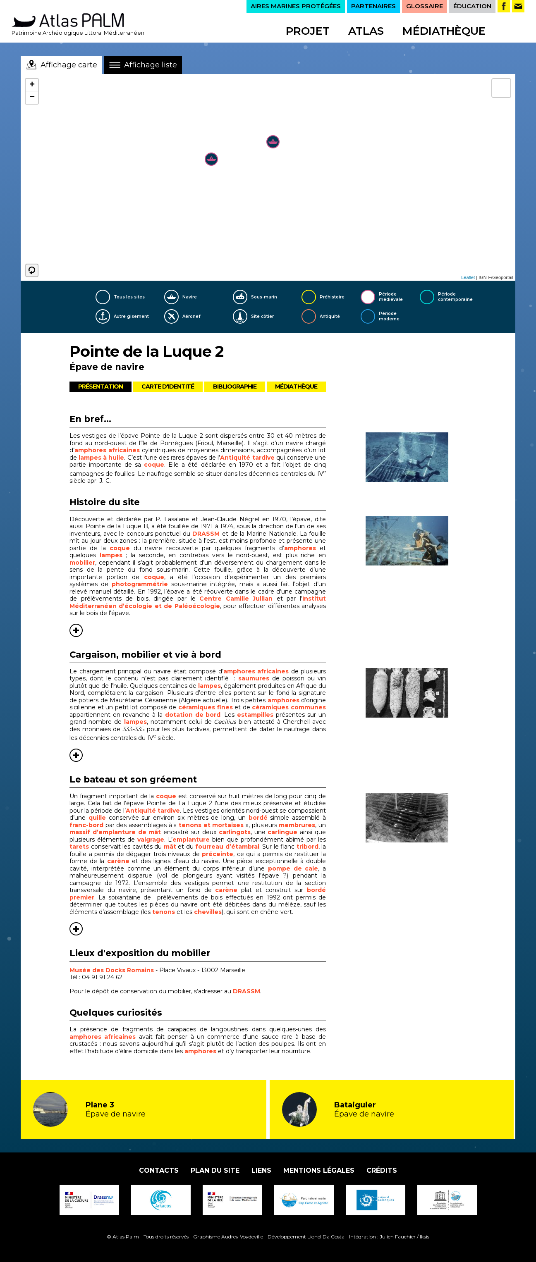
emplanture (191, 839)
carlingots (235, 832)
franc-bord (86, 825)
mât (170, 846)
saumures (253, 678)
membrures (297, 825)
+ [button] (32, 85)
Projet (308, 31)
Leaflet (468, 277)
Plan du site (215, 1170)
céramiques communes (289, 707)
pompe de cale (293, 868)
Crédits (381, 1170)
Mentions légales (318, 1170)
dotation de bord (193, 714)
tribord (307, 846)
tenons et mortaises (211, 825)
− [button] (32, 97)
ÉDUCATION (472, 6)
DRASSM (206, 533)
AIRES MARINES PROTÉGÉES (296, 6)
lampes (111, 555)
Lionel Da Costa (326, 1236)
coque (154, 464)
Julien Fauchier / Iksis (404, 1236)
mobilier (82, 562)
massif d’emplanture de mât (116, 832)
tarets (80, 846)
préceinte (217, 854)
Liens (261, 1170)
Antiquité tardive (247, 457)
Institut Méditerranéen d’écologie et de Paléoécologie (197, 602)
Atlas (366, 31)
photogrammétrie (140, 584)
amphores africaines (107, 450)
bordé (258, 817)
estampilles (256, 714)
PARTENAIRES (373, 6)
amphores (300, 548)
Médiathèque (444, 31)
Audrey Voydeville (242, 1236)
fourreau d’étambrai (227, 846)
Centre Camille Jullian (236, 598)
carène (118, 861)
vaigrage (150, 839)
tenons (163, 912)
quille (97, 817)
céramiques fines (205, 707)
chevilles (208, 912)
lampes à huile (101, 457)
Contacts (159, 1170)
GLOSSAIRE (424, 6)
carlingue (282, 832)
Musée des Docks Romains (111, 970)
